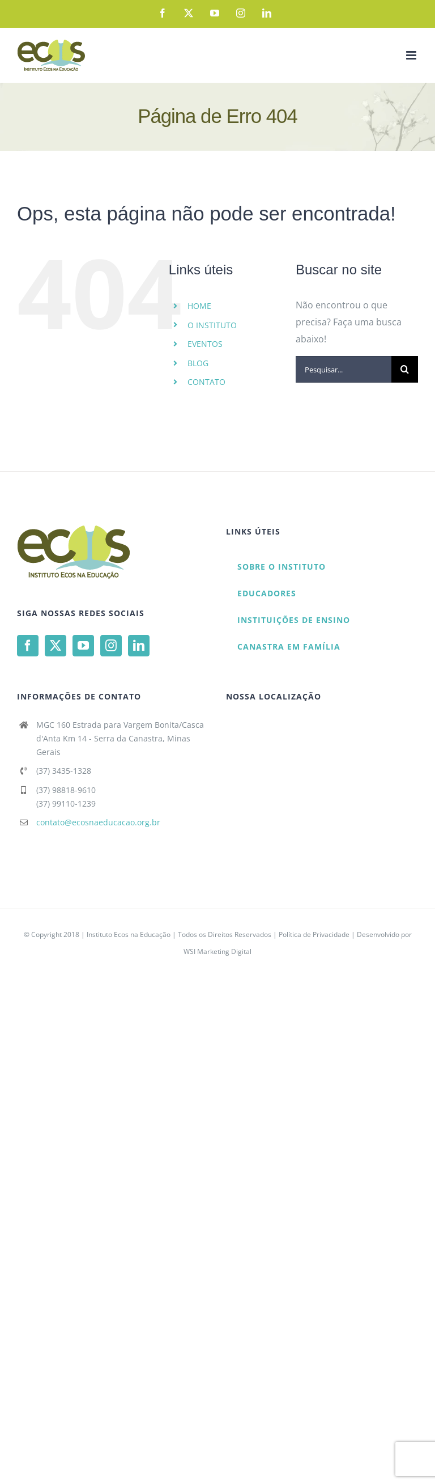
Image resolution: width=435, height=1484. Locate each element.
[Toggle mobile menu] (412, 55)
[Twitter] (55, 645)
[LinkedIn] (139, 645)
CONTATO (206, 381)
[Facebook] (28, 645)
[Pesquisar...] (343, 369)
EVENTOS (205, 343)
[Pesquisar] (404, 369)
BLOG (197, 363)
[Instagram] (111, 645)
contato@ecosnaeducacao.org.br (98, 822)
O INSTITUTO (212, 325)
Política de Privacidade (314, 934)
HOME (199, 305)
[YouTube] (83, 645)
